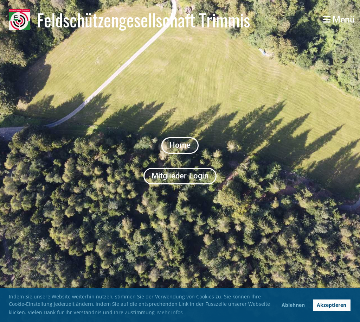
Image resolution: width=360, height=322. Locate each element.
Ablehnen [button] (293, 305)
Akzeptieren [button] (331, 305)
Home (180, 145)
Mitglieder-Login (180, 175)
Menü (339, 19)
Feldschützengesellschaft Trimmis (143, 19)
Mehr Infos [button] (170, 312)
